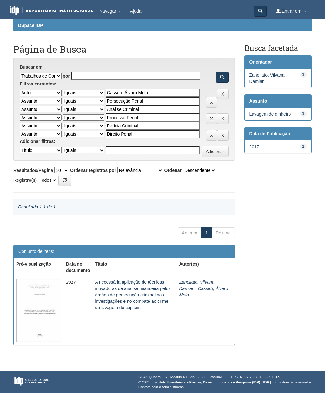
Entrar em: (291, 11)
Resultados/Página (33, 170)
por (66, 75)
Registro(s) (25, 180)
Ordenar (173, 170)
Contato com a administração (161, 387)
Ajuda (136, 11)
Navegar (110, 11)
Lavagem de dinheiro (270, 114)
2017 (254, 146)
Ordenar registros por (93, 170)
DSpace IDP (30, 25)
